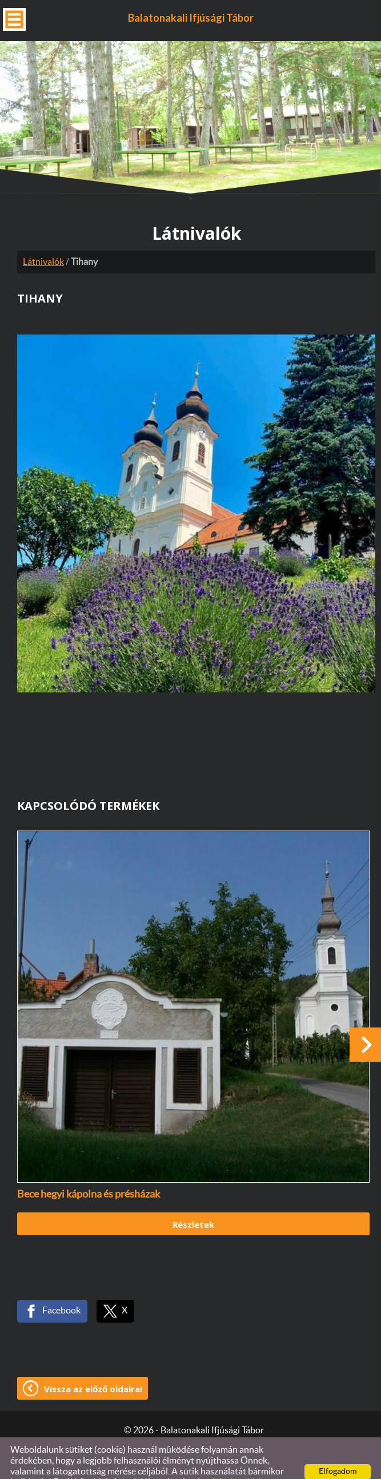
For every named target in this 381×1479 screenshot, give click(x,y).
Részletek (193, 1197)
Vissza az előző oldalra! (93, 1361)
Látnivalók (43, 234)
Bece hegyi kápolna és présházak (88, 1167)
